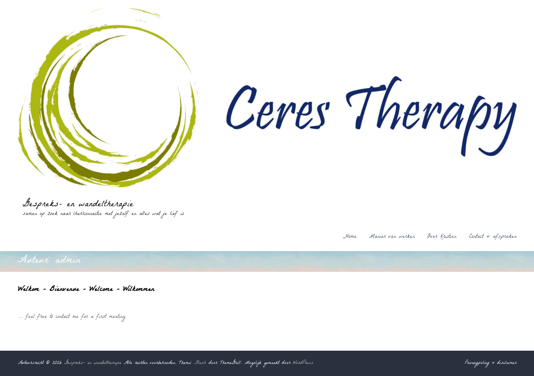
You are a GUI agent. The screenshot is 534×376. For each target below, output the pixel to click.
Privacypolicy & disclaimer (491, 363)
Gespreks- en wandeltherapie (78, 204)
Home (350, 237)
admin (80, 304)
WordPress (303, 363)
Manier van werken (392, 237)
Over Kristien (441, 237)
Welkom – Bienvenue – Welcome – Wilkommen (86, 290)
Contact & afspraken (493, 237)
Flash (200, 363)
